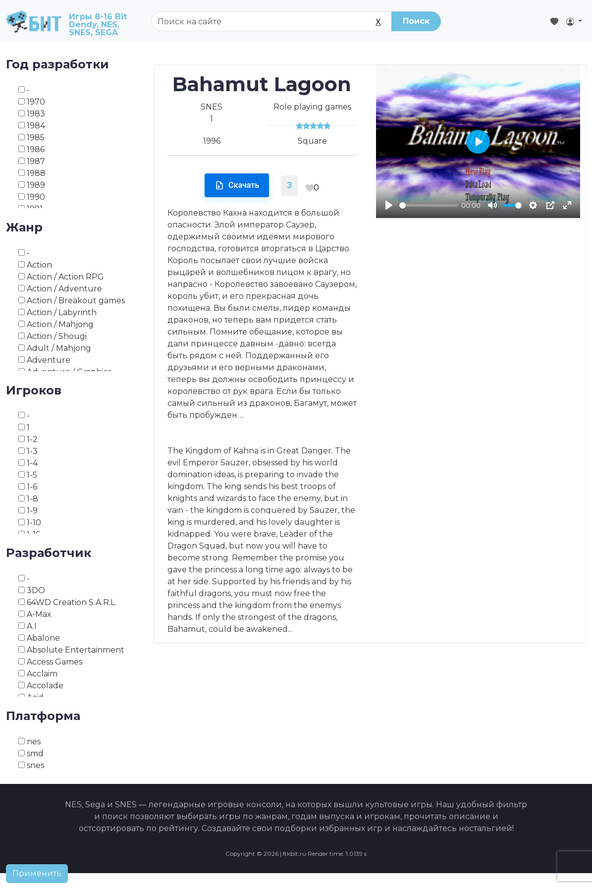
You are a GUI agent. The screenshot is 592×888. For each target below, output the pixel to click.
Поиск (416, 21)
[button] (574, 21)
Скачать (237, 185)
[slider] (428, 205)
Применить (36, 873)
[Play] (389, 205)
